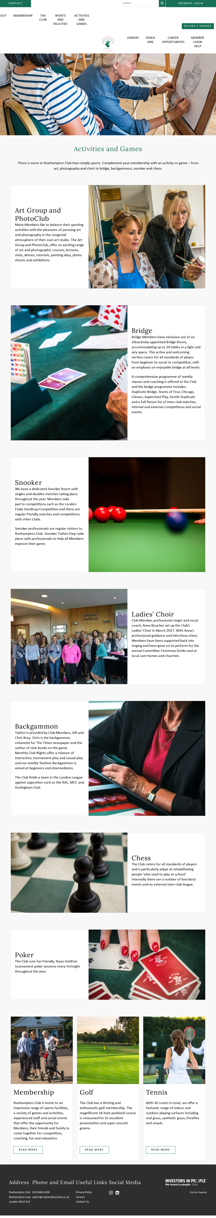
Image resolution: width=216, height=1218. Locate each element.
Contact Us (82, 1204)
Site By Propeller (198, 1195)
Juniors (133, 17)
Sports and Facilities (60, 21)
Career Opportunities (173, 19)
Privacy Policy (84, 1195)
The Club (43, 19)
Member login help (197, 21)
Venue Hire (150, 19)
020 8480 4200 (41, 1195)
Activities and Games (81, 21)
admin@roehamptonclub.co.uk (50, 1199)
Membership (22, 17)
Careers (80, 1199)
